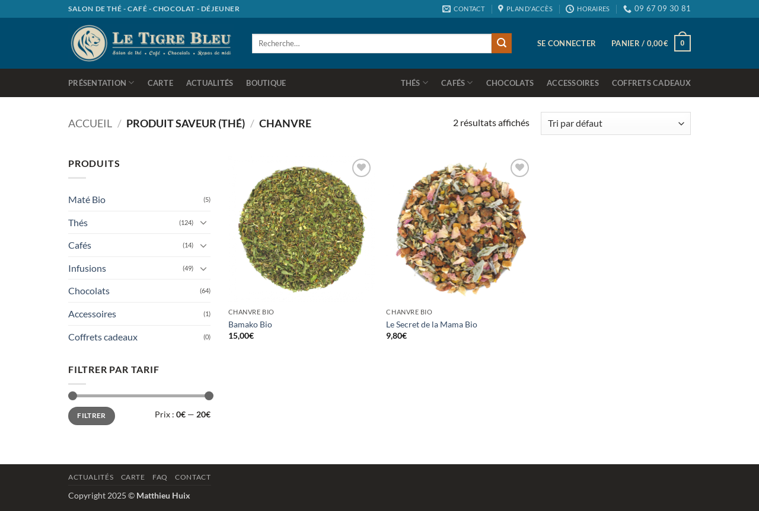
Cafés (457, 82)
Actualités (210, 83)
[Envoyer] (502, 43)
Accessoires (573, 83)
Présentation (101, 82)
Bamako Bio (250, 324)
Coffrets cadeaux (651, 83)
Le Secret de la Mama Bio (431, 324)
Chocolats (510, 83)
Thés (414, 82)
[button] (566, 43)
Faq (160, 477)
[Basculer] (203, 222)
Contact (193, 477)
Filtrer (91, 415)
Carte (160, 83)
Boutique (266, 83)
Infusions (87, 268)
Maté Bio (87, 199)
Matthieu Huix (163, 495)
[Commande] (616, 123)
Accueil (90, 123)
